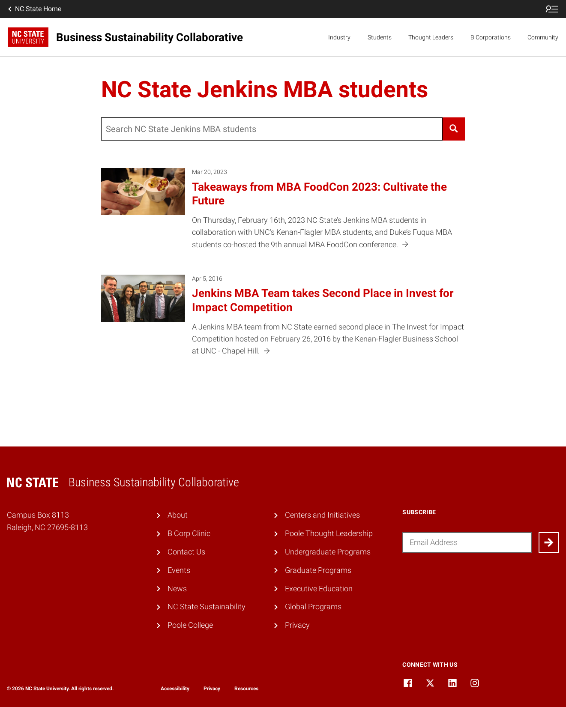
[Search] (453, 129)
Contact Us (186, 552)
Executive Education (319, 588)
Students (380, 37)
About (178, 515)
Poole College (190, 625)
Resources (246, 689)
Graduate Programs (318, 570)
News (177, 588)
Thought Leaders (430, 37)
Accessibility (175, 689)
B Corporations (490, 37)
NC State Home (33, 9)
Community (542, 37)
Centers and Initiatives (322, 515)
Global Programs (313, 606)
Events (179, 570)
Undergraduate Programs (328, 552)
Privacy (297, 625)
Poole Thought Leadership (329, 533)
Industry (339, 37)
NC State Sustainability (207, 606)
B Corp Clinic (189, 533)
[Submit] (549, 542)
